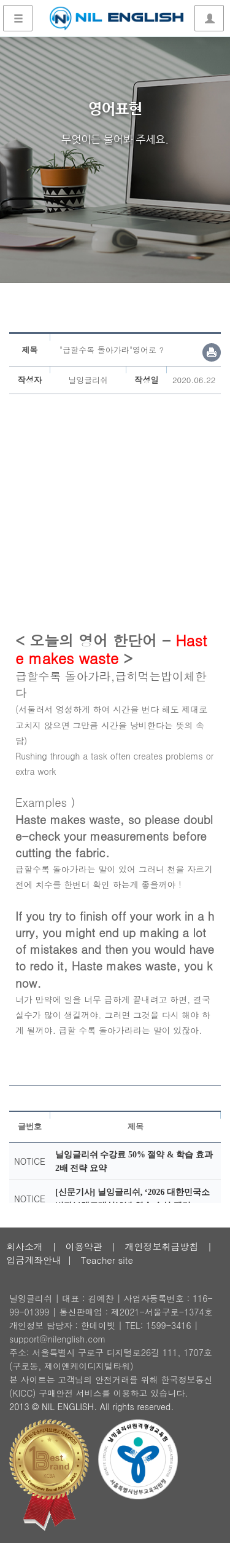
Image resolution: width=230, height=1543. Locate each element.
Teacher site (107, 1259)
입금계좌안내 (33, 1259)
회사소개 (24, 1246)
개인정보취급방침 (161, 1246)
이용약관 (84, 1246)
